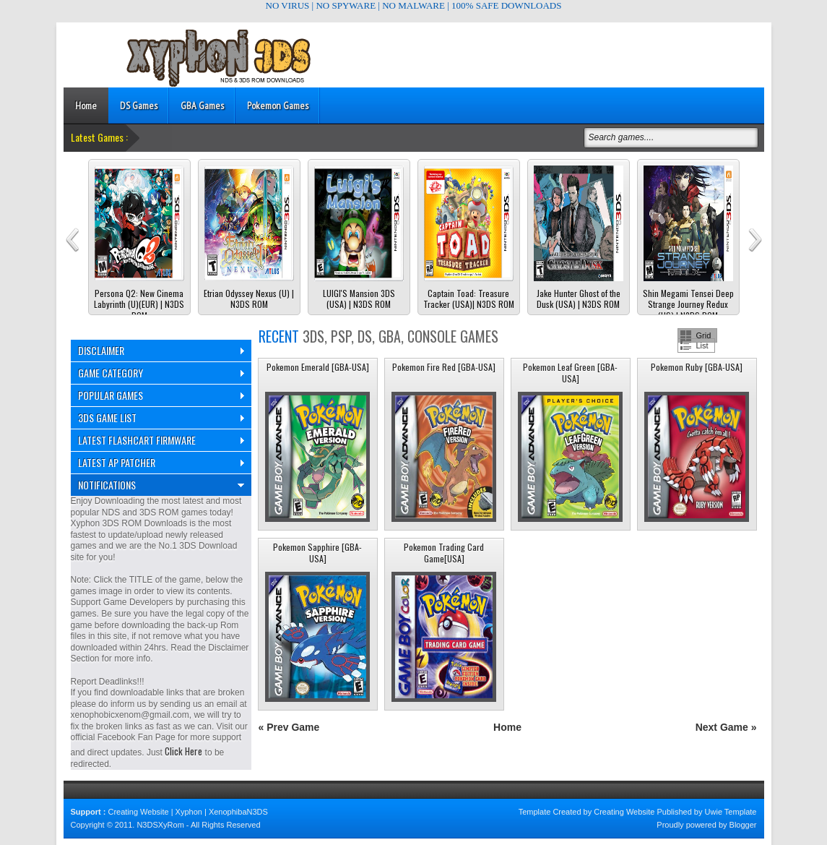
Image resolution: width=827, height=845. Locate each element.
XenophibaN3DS (238, 811)
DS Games (138, 105)
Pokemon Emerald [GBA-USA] (318, 367)
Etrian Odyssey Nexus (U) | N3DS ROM (249, 299)
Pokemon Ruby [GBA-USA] (696, 367)
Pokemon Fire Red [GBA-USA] (443, 367)
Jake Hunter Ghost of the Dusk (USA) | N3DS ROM (578, 299)
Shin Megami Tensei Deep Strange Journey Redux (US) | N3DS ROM (688, 305)
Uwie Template (731, 811)
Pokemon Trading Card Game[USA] (444, 553)
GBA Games (202, 105)
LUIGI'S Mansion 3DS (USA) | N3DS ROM (359, 299)
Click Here (183, 751)
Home (86, 105)
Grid (703, 335)
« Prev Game (289, 727)
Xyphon (189, 811)
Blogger (743, 824)
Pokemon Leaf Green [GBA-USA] (570, 373)
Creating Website (138, 811)
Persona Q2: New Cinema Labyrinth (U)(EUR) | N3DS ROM (139, 305)
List (702, 345)
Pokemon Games (277, 105)
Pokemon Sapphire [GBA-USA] (317, 553)
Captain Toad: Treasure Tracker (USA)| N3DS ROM (468, 299)
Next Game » (726, 727)
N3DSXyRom (160, 824)
